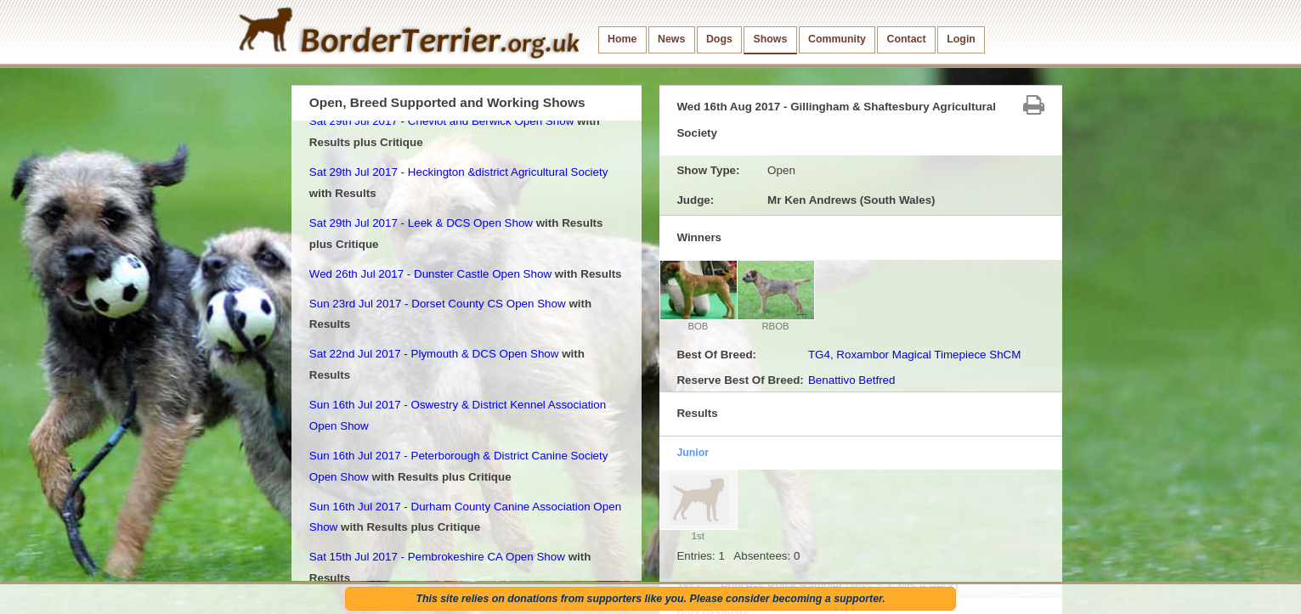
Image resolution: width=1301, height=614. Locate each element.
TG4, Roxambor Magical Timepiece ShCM (914, 354)
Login (961, 39)
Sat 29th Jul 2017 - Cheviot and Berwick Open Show (441, 121)
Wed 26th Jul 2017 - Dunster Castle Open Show (430, 274)
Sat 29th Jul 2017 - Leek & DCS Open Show (421, 223)
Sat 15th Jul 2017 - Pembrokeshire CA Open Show (437, 556)
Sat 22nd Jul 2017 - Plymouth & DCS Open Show (434, 353)
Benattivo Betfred (852, 380)
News (671, 39)
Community (837, 39)
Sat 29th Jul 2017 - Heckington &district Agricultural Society (458, 172)
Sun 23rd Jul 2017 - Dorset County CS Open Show (437, 303)
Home (622, 39)
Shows (770, 39)
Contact (906, 39)
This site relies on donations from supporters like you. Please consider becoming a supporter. (650, 599)
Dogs (719, 39)
